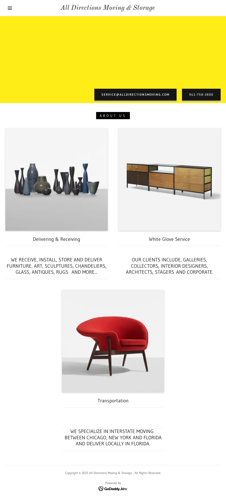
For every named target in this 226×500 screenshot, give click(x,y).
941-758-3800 (201, 95)
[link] (107, 8)
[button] (10, 8)
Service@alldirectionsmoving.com (135, 95)
